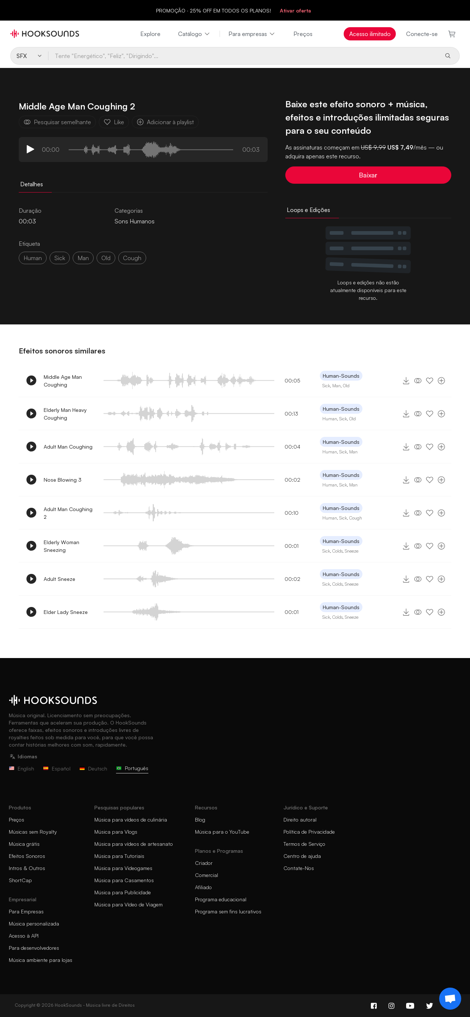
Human (33, 258)
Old (346, 385)
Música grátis (24, 844)
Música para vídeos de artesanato (133, 844)
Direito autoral (300, 819)
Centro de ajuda (302, 856)
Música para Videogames (123, 868)
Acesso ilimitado (370, 33)
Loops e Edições (308, 209)
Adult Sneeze (59, 579)
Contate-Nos (298, 868)
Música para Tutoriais (119, 856)
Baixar (368, 175)
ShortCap (20, 880)
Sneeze (351, 551)
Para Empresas (26, 911)
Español (56, 768)
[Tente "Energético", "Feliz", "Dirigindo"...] (243, 55)
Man (336, 385)
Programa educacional (220, 899)
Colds (337, 551)
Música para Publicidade (122, 892)
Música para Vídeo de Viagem (128, 904)
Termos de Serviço (304, 844)
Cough (355, 518)
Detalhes (31, 184)
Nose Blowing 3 (63, 480)
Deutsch (93, 768)
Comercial (206, 875)
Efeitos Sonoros (27, 856)
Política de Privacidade (309, 832)
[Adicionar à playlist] (441, 381)
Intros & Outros (27, 868)
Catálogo (194, 33)
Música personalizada (34, 923)
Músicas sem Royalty (33, 832)
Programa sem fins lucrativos (228, 911)
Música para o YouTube (222, 832)
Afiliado (203, 887)
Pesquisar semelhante (57, 122)
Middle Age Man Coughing (63, 381)
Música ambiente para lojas (40, 960)
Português (132, 768)
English (21, 768)
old (106, 258)
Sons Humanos (135, 221)
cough (132, 258)
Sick (326, 385)
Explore (150, 33)
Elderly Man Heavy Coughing (65, 414)
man (83, 258)
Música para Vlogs (115, 832)
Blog (200, 819)
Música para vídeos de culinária (130, 819)
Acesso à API (24, 935)
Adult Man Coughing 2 (68, 513)
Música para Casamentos (124, 880)
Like (114, 122)
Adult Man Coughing (68, 446)
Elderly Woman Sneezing (61, 546)
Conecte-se (422, 33)
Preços (302, 33)
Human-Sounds (341, 376)
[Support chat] (450, 999)
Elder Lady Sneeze (66, 612)
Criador (204, 863)
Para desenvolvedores (34, 948)
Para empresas (252, 33)
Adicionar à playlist (165, 122)
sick (59, 258)
